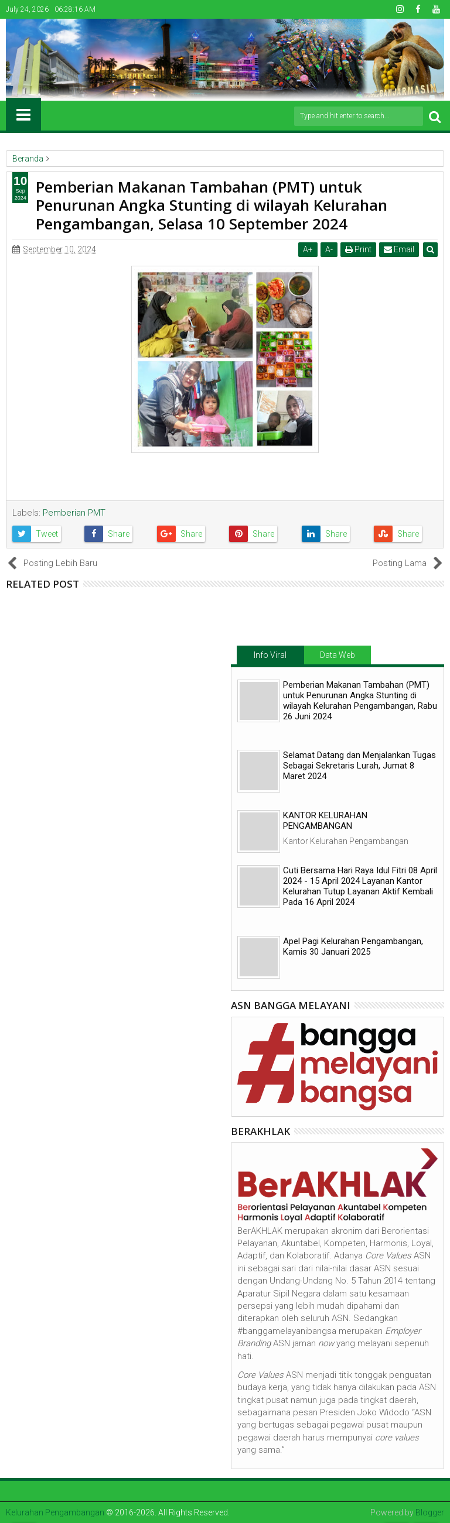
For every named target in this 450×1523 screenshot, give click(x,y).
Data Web (337, 655)
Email (399, 249)
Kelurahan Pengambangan (55, 1512)
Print (358, 249)
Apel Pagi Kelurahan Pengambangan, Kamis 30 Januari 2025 (353, 946)
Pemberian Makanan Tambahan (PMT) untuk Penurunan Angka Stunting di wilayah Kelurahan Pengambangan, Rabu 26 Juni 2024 (360, 701)
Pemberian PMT (74, 512)
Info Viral (270, 655)
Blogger (429, 1512)
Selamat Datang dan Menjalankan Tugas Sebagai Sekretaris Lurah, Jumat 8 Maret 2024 (359, 765)
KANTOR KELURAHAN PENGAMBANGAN (325, 820)
